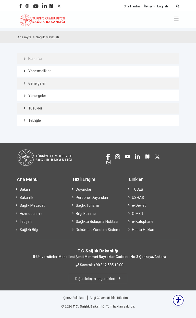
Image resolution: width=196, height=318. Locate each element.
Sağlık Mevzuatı (47, 37)
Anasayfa (24, 37)
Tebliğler (35, 120)
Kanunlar (35, 59)
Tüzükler (35, 108)
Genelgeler (37, 83)
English (162, 6)
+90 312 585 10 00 (108, 265)
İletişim (149, 6)
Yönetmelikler (39, 71)
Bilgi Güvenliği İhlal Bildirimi (109, 298)
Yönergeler (37, 96)
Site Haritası (132, 6)
